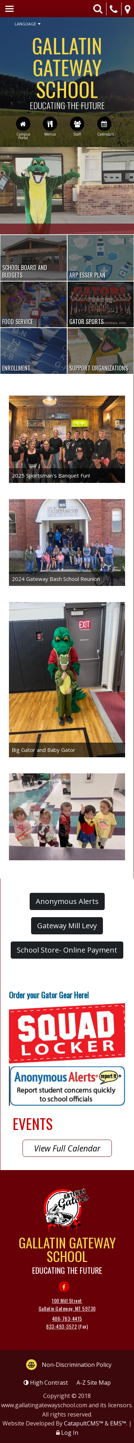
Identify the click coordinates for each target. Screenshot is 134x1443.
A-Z (93, 1382)
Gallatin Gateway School (67, 69)
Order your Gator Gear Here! (49, 995)
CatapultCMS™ (83, 1423)
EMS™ (118, 1423)
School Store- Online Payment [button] (67, 950)
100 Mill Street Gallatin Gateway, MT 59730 (67, 1304)
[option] (67, 190)
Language (27, 24)
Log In (69, 1433)
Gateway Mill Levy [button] (67, 925)
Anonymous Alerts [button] (67, 901)
